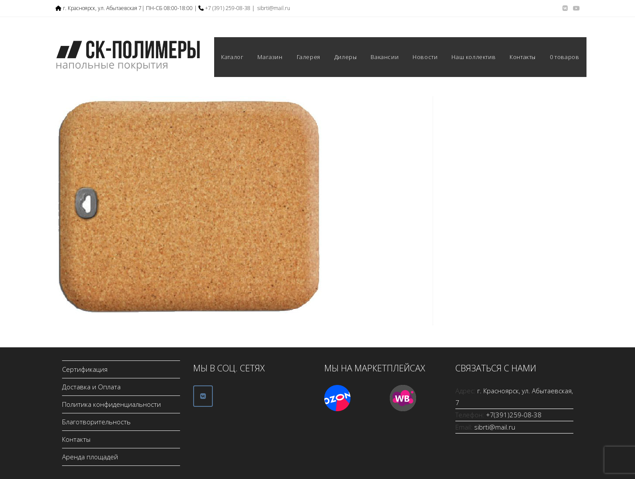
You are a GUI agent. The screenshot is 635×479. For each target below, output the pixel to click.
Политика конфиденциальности (111, 404)
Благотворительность (96, 421)
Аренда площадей (90, 456)
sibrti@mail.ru (273, 8)
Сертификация (85, 369)
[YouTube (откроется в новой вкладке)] (575, 8)
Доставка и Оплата (91, 386)
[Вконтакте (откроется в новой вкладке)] (565, 8)
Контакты (76, 439)
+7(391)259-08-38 (513, 414)
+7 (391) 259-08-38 (227, 8)
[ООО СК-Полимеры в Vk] (203, 396)
